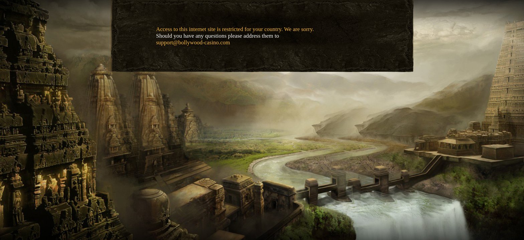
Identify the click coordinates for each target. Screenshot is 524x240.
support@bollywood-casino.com (193, 42)
